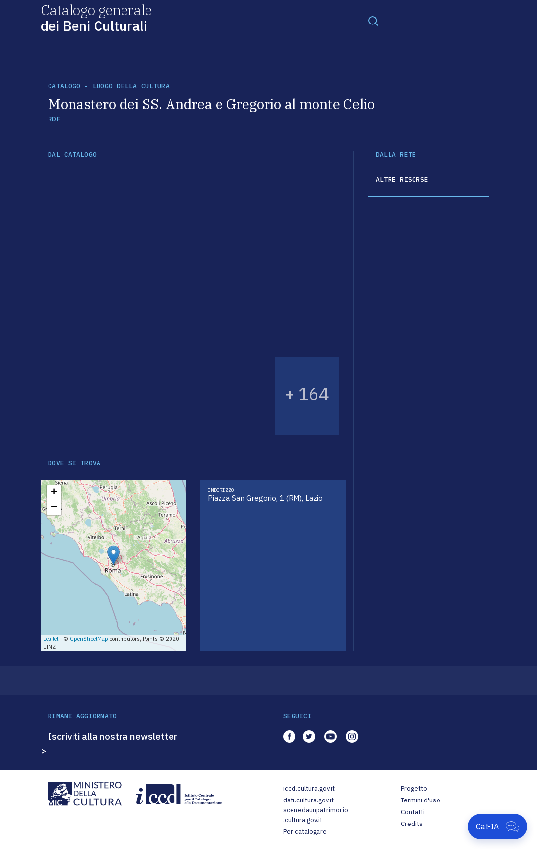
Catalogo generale (96, 17)
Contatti (413, 812)
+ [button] (54, 492)
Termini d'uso (420, 800)
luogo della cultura (131, 86)
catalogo (64, 86)
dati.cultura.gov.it (308, 800)
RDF (54, 119)
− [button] (54, 507)
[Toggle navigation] (373, 20)
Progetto (414, 788)
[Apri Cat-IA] (497, 826)
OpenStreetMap (89, 638)
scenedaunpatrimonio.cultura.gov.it (315, 815)
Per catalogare (305, 831)
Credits (412, 824)
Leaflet (51, 638)
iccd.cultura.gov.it (309, 788)
